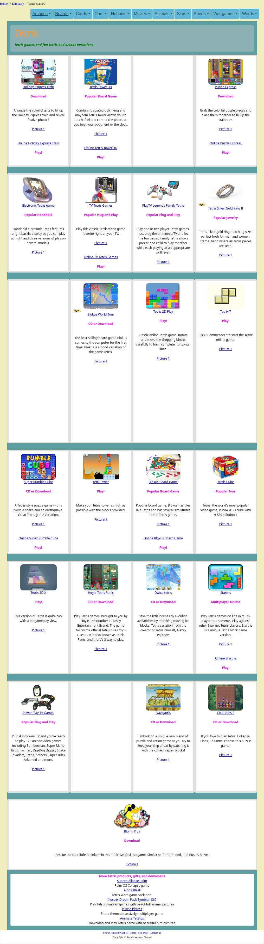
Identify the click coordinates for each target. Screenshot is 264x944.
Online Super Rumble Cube (38, 538)
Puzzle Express (225, 87)
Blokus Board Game (163, 482)
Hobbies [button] (118, 13)
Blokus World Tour (100, 314)
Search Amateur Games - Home (119, 932)
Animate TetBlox (132, 918)
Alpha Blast (132, 890)
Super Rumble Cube (38, 482)
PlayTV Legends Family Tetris (163, 205)
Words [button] (248, 13)
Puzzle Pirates (132, 909)
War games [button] (223, 13)
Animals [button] (161, 13)
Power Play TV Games (38, 713)
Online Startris (225, 658)
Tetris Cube (225, 482)
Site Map (143, 932)
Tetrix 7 (225, 311)
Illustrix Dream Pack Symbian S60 (132, 899)
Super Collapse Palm (132, 881)
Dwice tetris (163, 592)
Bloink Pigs (132, 831)
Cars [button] (99, 13)
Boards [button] (61, 13)
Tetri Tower (101, 482)
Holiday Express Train (38, 87)
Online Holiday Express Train (38, 143)
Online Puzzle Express (226, 143)
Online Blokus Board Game (163, 538)
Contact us (155, 932)
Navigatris (163, 713)
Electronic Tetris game (38, 205)
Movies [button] (140, 13)
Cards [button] (81, 13)
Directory (18, 3)
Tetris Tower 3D (100, 87)
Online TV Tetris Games (101, 257)
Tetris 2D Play (163, 311)
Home (4, 3)
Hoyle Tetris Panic (101, 592)
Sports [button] (200, 13)
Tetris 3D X (38, 592)
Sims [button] (181, 13)
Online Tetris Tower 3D (100, 148)
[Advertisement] (162, 111)
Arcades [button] (40, 13)
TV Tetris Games (100, 205)
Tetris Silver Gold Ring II (225, 208)
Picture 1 (38, 129)
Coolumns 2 (225, 713)
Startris (225, 592)
